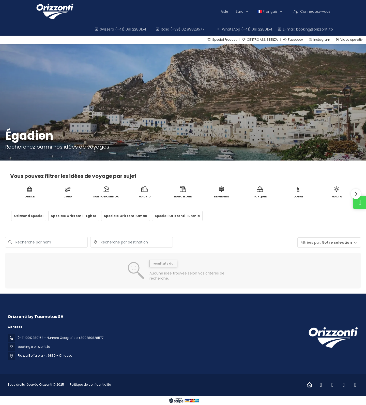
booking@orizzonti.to (34, 346)
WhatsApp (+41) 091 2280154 (244, 29)
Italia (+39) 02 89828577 (180, 29)
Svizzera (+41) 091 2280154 (120, 29)
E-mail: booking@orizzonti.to (305, 29)
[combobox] (131, 242)
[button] (356, 194)
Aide (224, 11)
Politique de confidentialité (90, 384)
